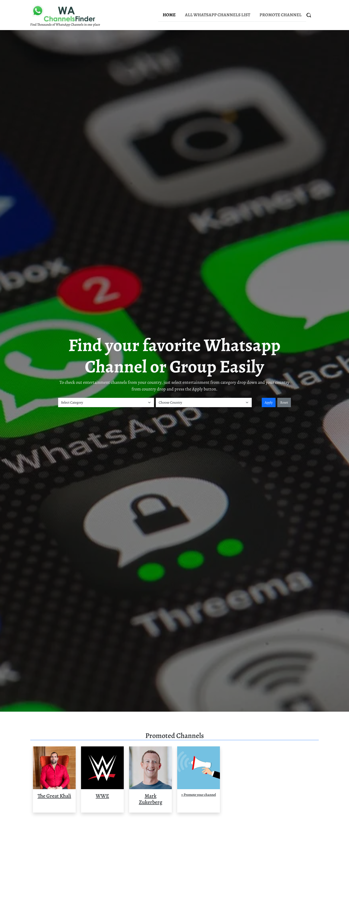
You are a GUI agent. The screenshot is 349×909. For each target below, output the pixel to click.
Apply (269, 402)
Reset (284, 402)
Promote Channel (281, 15)
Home (169, 15)
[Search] (309, 15)
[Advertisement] (174, 863)
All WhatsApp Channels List (217, 15)
